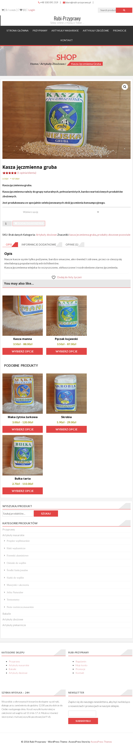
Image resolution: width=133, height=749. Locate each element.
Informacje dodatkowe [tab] (38, 244)
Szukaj (46, 513)
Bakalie (6, 613)
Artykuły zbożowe (96, 30)
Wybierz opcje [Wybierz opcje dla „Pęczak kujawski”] (66, 351)
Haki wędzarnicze (16, 548)
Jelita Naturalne (15, 592)
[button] (125, 87)
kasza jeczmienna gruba (82, 234)
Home (34, 63)
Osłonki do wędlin (16, 563)
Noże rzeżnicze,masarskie (20, 607)
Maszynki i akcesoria (18, 585)
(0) (23, 9)
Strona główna (18, 30)
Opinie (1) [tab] (72, 244)
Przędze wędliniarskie (18, 540)
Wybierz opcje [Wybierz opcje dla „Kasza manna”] (23, 351)
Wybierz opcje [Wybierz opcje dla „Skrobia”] (66, 429)
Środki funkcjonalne (17, 570)
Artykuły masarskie (65, 30)
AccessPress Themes (101, 741)
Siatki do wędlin (15, 577)
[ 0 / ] (9, 9)
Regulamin (81, 661)
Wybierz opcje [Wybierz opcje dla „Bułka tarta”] (23, 490)
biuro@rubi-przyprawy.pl (77, 2)
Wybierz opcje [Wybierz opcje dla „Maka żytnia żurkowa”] (23, 429)
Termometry (13, 599)
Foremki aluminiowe (18, 555)
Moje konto (81, 665)
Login (31, 9)
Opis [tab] (9, 244)
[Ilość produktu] (7, 223)
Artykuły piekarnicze (14, 625)
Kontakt (66, 40)
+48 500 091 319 (48, 2)
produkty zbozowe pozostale (113, 234)
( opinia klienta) (26, 172)
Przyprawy (40, 30)
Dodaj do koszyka (30, 223)
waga (6, 209)
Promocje (119, 30)
